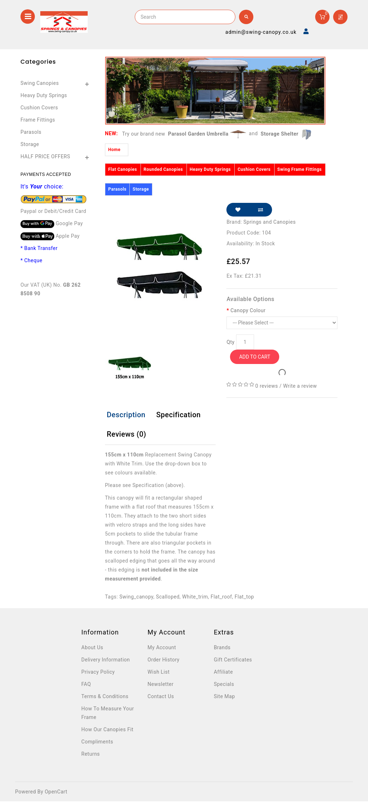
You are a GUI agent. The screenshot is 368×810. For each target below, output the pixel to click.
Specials (224, 684)
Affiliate (223, 672)
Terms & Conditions (104, 696)
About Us (92, 647)
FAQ (86, 684)
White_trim (195, 597)
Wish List (159, 672)
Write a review (300, 386)
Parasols (30, 132)
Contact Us (161, 696)
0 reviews (266, 386)
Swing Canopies (39, 83)
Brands (222, 647)
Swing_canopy (136, 597)
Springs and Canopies (269, 222)
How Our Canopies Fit (107, 729)
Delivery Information (105, 660)
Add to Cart (254, 357)
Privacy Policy (98, 672)
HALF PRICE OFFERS (45, 156)
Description (126, 414)
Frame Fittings (37, 120)
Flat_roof (221, 597)
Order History (164, 660)
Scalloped (168, 597)
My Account (162, 647)
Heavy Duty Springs (43, 95)
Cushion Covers (39, 107)
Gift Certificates (233, 660)
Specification (178, 414)
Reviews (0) (126, 434)
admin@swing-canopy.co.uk (260, 32)
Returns (90, 754)
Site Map (224, 696)
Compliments (97, 742)
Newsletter (161, 684)
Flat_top (244, 597)
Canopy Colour (248, 310)
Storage (29, 144)
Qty (230, 342)
